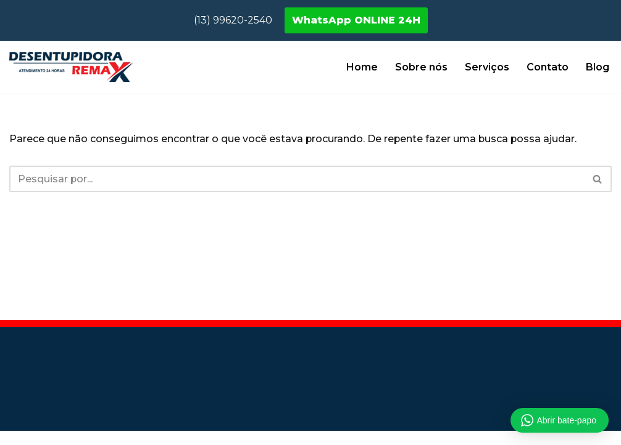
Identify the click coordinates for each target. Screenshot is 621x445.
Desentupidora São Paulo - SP (85, 357)
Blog (597, 67)
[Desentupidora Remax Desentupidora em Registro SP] (71, 67)
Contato (548, 67)
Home (362, 67)
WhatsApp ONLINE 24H (356, 20)
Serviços (487, 67)
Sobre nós (421, 67)
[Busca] (296, 179)
